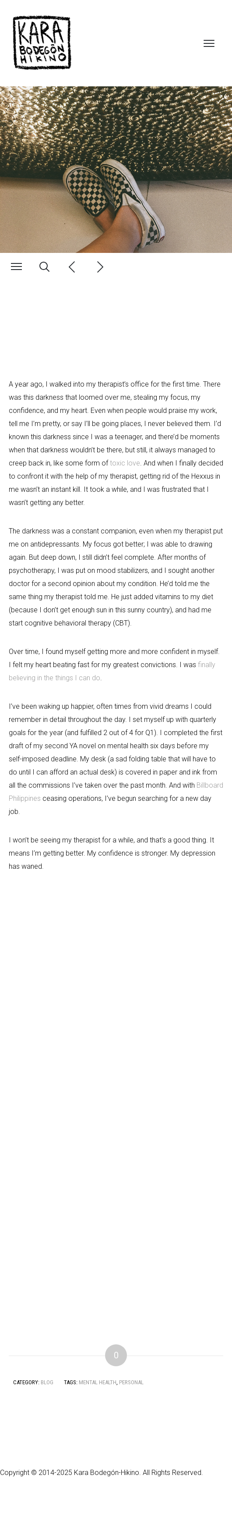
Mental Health (97, 1382)
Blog (47, 1382)
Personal (131, 1382)
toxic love (125, 463)
